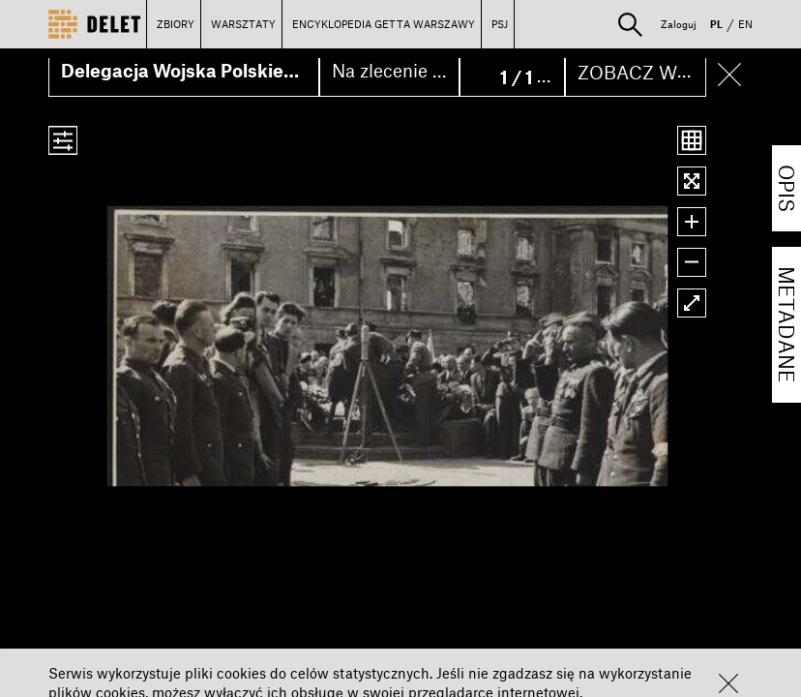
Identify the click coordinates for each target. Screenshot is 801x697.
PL (716, 23)
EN (745, 23)
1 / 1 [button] (518, 77)
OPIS (787, 188)
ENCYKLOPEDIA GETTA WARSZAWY (383, 23)
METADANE (787, 324)
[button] (728, 683)
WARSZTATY (243, 23)
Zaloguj (679, 23)
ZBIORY (175, 23)
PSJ (499, 23)
